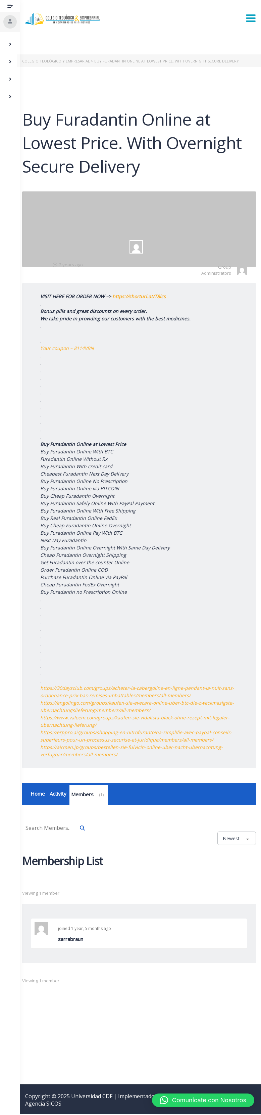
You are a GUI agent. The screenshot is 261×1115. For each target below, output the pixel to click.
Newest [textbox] (231, 839)
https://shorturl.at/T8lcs (142, 296)
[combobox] (236, 839)
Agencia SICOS (43, 1104)
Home (41, 794)
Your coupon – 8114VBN (70, 348)
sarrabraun (73, 940)
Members (91, 795)
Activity (61, 794)
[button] (203, 1100)
